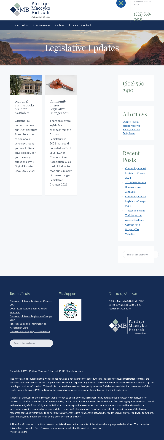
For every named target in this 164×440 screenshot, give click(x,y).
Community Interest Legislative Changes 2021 (58, 107)
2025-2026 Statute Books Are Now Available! (24, 107)
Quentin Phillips (131, 121)
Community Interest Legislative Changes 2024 (135, 173)
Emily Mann (129, 133)
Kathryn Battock (131, 129)
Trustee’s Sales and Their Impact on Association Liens (135, 215)
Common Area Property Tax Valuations (132, 229)
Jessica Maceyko (131, 125)
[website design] (18, 431)
